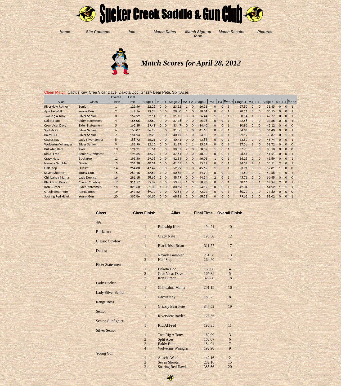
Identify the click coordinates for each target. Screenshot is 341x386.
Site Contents (98, 32)
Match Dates (165, 32)
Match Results (231, 32)
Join (131, 32)
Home (64, 32)
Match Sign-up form (198, 34)
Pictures (264, 32)
